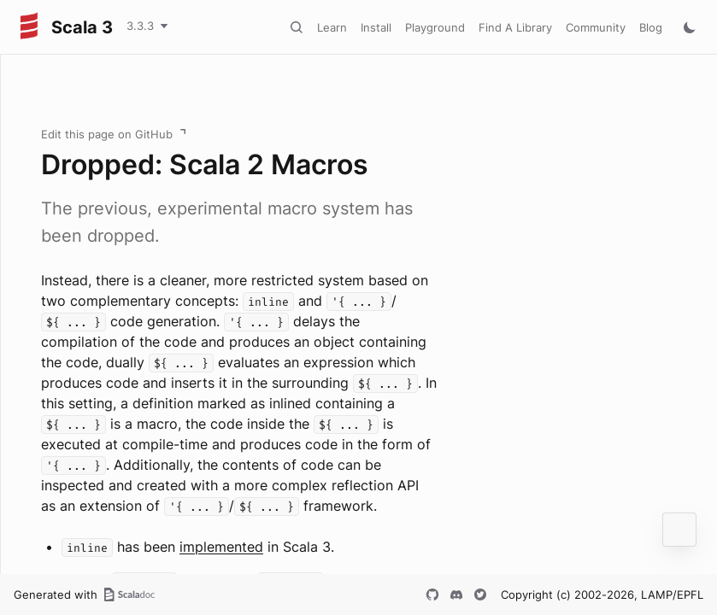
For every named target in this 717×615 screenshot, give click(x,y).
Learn (332, 27)
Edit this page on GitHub (107, 134)
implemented (221, 546)
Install (376, 27)
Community (596, 27)
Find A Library (515, 27)
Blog (650, 27)
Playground (435, 27)
